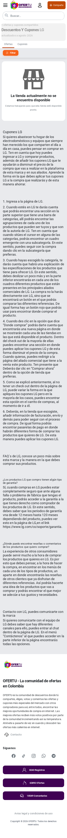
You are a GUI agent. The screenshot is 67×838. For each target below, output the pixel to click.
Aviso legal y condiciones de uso (33, 813)
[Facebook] (14, 756)
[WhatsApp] (44, 756)
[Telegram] (54, 756)
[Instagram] (34, 756)
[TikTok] (24, 756)
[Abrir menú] (5, 5)
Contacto (13, 734)
